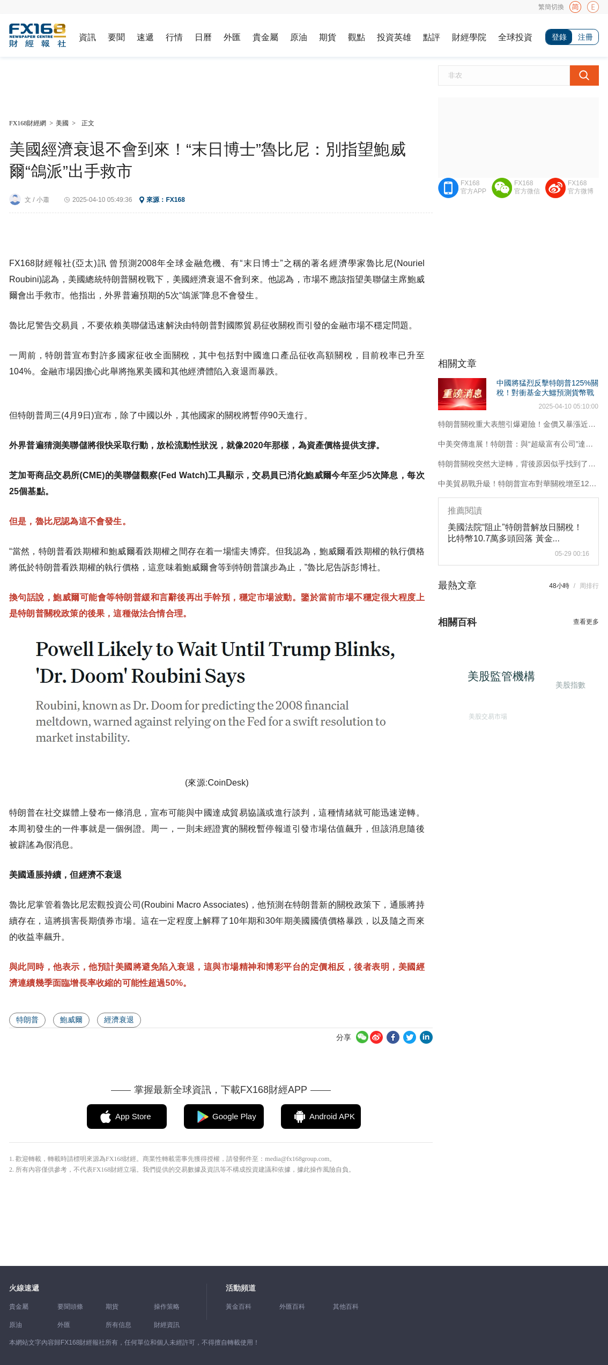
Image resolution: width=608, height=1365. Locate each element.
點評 (431, 37)
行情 (174, 37)
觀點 (356, 37)
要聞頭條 (70, 1306)
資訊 (87, 37)
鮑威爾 (71, 1019)
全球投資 (515, 37)
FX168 (175, 199)
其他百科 (346, 1306)
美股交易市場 (484, 713)
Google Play (234, 1116)
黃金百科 (238, 1306)
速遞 (145, 37)
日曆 (203, 37)
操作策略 (167, 1306)
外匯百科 (292, 1306)
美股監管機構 (506, 680)
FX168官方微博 (581, 187)
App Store (133, 1116)
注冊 (585, 37)
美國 (62, 123)
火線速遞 (24, 1288)
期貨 (327, 37)
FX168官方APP (473, 187)
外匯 (232, 37)
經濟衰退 (119, 1019)
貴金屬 (265, 37)
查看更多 (586, 621)
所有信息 (118, 1325)
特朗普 (27, 1019)
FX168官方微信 (527, 187)
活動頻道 (241, 1288)
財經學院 (469, 37)
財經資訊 (167, 1325)
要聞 (116, 37)
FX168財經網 (27, 123)
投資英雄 (394, 37)
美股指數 (569, 684)
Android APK (332, 1116)
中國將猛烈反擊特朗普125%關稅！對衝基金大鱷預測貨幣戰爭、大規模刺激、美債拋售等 (547, 392)
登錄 (559, 37)
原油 (298, 37)
